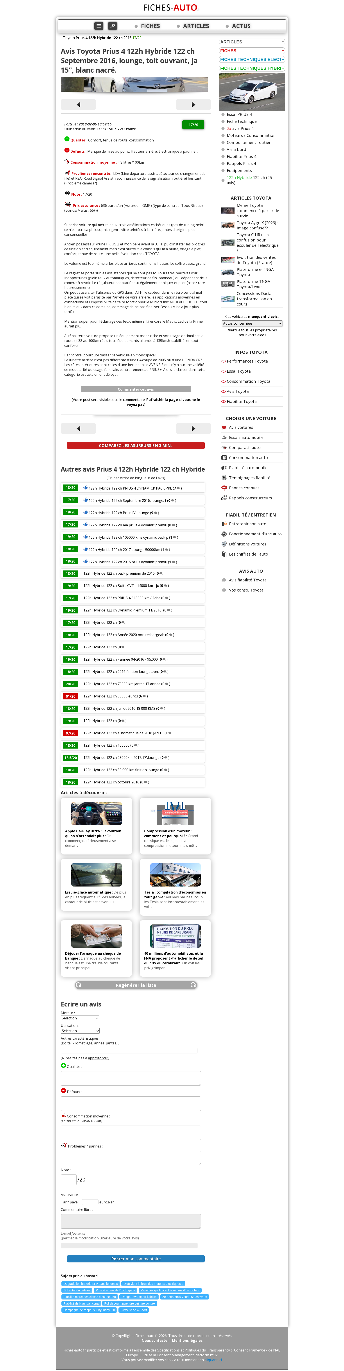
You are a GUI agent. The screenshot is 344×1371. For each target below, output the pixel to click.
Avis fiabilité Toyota (248, 580)
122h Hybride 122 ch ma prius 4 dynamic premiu (128, 525)
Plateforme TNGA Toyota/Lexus (253, 284)
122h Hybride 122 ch (100, 622)
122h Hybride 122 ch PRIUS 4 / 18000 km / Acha (121, 597)
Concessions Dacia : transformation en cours (255, 299)
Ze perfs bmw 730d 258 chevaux (184, 1297)
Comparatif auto (245, 447)
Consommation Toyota (248, 381)
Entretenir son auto (247, 523)
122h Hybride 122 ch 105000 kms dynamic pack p (128, 537)
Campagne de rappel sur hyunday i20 (89, 1310)
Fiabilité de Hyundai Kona (81, 1303)
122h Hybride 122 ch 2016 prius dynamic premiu (128, 561)
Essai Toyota (239, 371)
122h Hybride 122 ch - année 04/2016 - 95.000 (121, 659)
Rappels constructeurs (250, 497)
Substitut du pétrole (77, 1290)
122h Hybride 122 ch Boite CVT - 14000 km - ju (121, 585)
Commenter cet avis (136, 389)
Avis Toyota (238, 391)
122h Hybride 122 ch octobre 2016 (111, 782)
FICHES (150, 26)
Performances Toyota (247, 361)
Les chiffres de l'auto (248, 554)
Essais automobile (246, 437)
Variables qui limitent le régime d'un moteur (170, 1290)
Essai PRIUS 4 (239, 114)
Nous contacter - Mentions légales (172, 1340)
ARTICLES (196, 26)
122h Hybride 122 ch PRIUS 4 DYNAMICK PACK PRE (130, 488)
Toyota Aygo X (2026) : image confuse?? (257, 225)
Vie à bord (236, 149)
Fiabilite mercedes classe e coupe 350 (90, 1297)
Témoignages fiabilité (249, 477)
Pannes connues (244, 487)
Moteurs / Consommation (251, 135)
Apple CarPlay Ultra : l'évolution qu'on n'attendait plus (93, 833)
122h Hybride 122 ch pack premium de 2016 (119, 573)
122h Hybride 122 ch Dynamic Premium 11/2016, (123, 610)
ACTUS (241, 26)
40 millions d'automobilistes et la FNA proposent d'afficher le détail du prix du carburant (173, 958)
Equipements (239, 170)
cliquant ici (213, 1359)
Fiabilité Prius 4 (241, 156)
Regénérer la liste (136, 985)
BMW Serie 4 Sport (134, 1310)
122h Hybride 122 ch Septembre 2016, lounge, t (127, 500)
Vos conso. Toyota (246, 590)
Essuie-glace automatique (88, 892)
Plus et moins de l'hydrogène (115, 1290)
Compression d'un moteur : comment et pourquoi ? (168, 833)
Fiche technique (242, 121)
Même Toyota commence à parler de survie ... (258, 210)
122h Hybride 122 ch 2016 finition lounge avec (121, 671)
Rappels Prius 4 (241, 163)
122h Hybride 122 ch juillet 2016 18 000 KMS (119, 708)
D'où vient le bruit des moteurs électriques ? (153, 1283)
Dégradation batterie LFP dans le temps (91, 1283)
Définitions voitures (247, 544)
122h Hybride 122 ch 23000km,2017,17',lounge (121, 757)
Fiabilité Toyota (242, 401)
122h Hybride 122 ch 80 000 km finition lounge (121, 769)
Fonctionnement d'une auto (255, 533)
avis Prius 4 (240, 128)
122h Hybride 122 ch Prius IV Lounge (119, 512)
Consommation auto (248, 457)
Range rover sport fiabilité (139, 1297)
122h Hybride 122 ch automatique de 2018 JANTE (123, 733)
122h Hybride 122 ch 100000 (106, 745)
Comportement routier (249, 142)
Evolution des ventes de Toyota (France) (256, 260)
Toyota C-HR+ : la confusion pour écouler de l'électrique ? (258, 242)
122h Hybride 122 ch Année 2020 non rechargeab (123, 634)
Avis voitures (241, 427)
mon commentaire (136, 1258)
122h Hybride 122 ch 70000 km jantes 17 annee (122, 683)
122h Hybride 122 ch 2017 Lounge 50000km (124, 549)
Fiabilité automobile (248, 467)
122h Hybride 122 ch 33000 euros (110, 696)
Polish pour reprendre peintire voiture (129, 1303)
